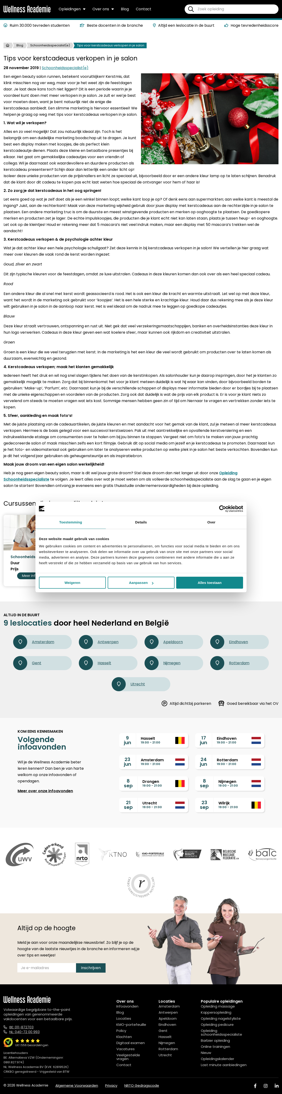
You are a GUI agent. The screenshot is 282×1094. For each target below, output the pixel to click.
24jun (203, 761)
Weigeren (72, 583)
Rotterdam (229, 663)
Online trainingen (215, 1046)
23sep (204, 804)
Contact (143, 9)
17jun (203, 740)
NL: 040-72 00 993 (24, 1031)
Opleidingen (72, 9)
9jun (127, 740)
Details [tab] (141, 522)
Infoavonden (127, 1006)
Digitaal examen (130, 1042)
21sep (128, 804)
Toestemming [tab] (70, 522)
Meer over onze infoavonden (45, 791)
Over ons (103, 9)
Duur (15, 563)
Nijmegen (162, 663)
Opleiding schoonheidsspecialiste (221, 1032)
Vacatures (125, 1048)
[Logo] (27, 11)
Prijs (15, 569)
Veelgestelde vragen (128, 1057)
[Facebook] (255, 1085)
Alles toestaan (210, 583)
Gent (27, 663)
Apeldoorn (164, 642)
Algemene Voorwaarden (76, 1085)
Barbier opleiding (215, 1040)
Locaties (123, 1018)
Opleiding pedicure (217, 1024)
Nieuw (206, 1052)
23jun (127, 761)
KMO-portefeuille (131, 1024)
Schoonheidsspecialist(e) (50, 45)
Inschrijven (91, 968)
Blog (125, 9)
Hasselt (95, 663)
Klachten (124, 1036)
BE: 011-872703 (21, 1027)
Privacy (111, 1085)
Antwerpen (98, 642)
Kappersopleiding (216, 1012)
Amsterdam (33, 642)
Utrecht (128, 684)
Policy (121, 1030)
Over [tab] (211, 522)
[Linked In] (276, 1085)
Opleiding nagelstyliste (221, 1018)
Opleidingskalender (217, 1058)
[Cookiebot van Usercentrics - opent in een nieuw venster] (222, 508)
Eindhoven (229, 642)
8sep (128, 783)
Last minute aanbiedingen (224, 1064)
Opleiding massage (218, 1006)
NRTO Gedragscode (141, 1085)
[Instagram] (265, 1085)
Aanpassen (141, 583)
